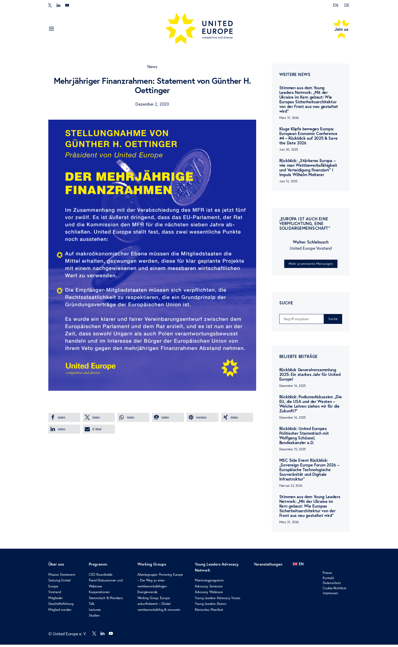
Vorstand (54, 594)
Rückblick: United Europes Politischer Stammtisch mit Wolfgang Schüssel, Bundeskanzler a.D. (304, 438)
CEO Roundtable (100, 577)
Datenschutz (332, 585)
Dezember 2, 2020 (152, 104)
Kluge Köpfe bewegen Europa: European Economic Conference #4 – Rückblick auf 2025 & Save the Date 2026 (308, 135)
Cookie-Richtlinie (334, 590)
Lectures (95, 612)
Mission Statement (61, 577)
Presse (327, 575)
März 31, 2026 (289, 118)
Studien (94, 618)
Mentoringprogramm (209, 583)
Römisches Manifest (209, 612)
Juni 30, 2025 (288, 149)
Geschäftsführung (61, 606)
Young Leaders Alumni (210, 606)
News (152, 66)
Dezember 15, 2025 (292, 452)
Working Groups (151, 566)
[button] (64, 417)
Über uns (56, 566)
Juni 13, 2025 (288, 181)
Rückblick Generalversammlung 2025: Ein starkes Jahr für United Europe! (309, 376)
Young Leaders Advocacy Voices (217, 600)
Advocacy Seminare (209, 588)
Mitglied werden (59, 612)
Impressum (330, 595)
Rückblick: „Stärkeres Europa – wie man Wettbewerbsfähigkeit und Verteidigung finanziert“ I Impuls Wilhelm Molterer (308, 167)
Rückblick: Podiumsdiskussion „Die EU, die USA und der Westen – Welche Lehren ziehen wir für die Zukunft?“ (310, 406)
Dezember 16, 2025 (292, 388)
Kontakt (328, 580)
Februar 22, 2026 (290, 488)
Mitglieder (55, 600)
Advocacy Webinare (209, 594)
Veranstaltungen (268, 566)
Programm (98, 566)
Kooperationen (99, 594)
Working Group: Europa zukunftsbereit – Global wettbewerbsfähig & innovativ (158, 606)
